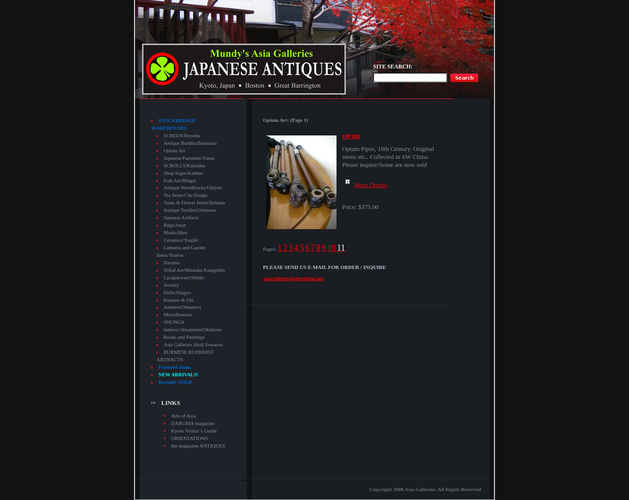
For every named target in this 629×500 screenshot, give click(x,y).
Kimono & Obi (179, 300)
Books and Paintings (184, 337)
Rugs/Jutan (175, 225)
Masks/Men (175, 232)
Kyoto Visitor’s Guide (194, 430)
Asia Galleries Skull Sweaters (193, 344)
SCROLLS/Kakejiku (184, 165)
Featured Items (174, 367)
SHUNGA (174, 322)
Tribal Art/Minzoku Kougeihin (194, 270)
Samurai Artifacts (181, 217)
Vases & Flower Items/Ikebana (194, 202)
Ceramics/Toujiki (181, 240)
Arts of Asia (183, 415)
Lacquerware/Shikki (184, 277)
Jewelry (171, 285)
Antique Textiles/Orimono (190, 210)
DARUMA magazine (193, 423)
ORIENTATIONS (189, 438)
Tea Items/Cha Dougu (185, 195)
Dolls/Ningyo (177, 292)
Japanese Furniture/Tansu (189, 158)
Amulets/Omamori (182, 307)
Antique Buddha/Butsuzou (190, 143)
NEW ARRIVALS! (178, 374)
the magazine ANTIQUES (198, 445)
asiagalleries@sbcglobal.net (293, 278)
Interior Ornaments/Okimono (193, 329)
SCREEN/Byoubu (182, 135)
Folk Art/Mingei (180, 180)
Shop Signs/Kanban (183, 173)
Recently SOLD (175, 382)
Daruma (172, 262)
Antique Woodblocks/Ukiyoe (193, 187)
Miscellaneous (178, 314)
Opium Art (174, 150)
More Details (364, 184)
